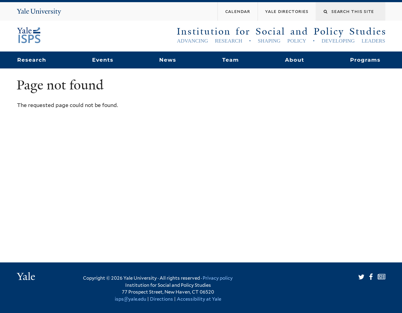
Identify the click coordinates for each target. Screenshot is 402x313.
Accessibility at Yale (199, 299)
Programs (365, 60)
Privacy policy (218, 278)
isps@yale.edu (130, 299)
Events (102, 60)
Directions (161, 299)
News (167, 60)
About (294, 60)
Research (31, 60)
